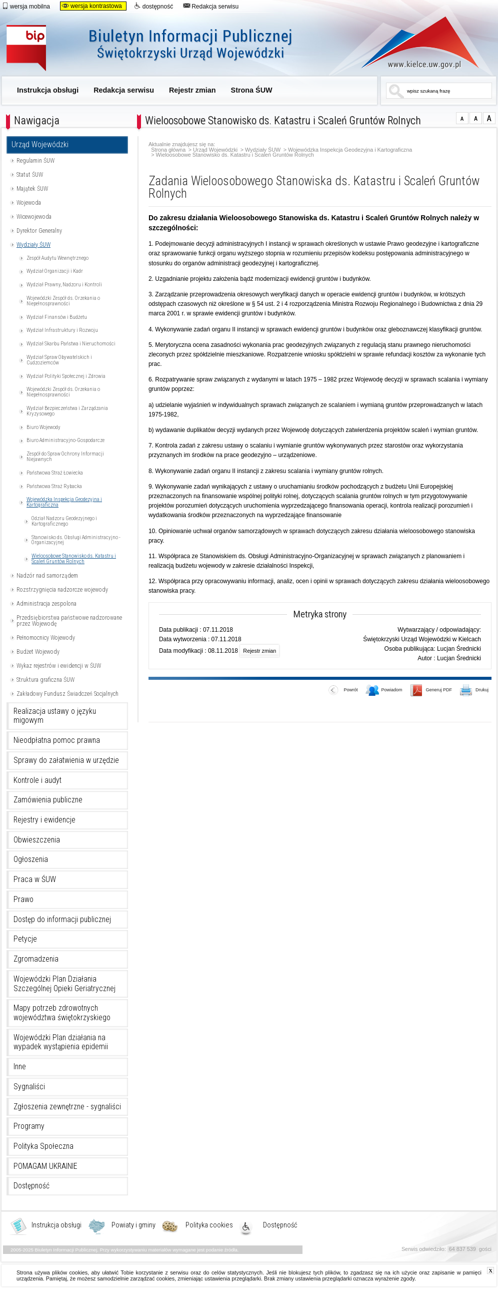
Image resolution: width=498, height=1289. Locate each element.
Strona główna (168, 150)
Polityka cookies (209, 1225)
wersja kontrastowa (92, 6)
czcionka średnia (476, 118)
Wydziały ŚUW (33, 244)
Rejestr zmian (192, 90)
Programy (29, 1126)
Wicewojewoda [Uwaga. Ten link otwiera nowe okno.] (34, 216)
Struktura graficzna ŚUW (45, 679)
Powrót (343, 691)
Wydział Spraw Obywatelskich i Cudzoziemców (59, 360)
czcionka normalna (462, 118)
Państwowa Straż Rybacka (54, 486)
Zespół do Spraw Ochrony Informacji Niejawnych (65, 457)
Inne (20, 1066)
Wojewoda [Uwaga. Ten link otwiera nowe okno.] (28, 202)
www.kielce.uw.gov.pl (412, 42)
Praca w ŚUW (35, 879)
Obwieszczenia (37, 839)
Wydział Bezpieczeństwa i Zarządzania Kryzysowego (67, 411)
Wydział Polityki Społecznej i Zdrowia (66, 376)
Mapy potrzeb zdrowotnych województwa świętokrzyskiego (62, 1013)
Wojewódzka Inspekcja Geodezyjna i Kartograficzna (64, 502)
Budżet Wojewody (38, 651)
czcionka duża (489, 118)
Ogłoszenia (31, 859)
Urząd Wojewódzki (40, 144)
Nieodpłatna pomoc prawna (57, 740)
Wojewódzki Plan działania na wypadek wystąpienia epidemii (61, 1042)
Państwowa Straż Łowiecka (54, 473)
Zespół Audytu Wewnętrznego (57, 258)
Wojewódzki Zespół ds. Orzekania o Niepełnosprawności (63, 301)
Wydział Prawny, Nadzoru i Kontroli (64, 284)
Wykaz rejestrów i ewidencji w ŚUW (58, 665)
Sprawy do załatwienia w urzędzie (66, 760)
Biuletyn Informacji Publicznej (160, 49)
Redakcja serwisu (210, 6)
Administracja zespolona (46, 603)
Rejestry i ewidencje (45, 819)
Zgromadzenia (36, 959)
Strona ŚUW (251, 90)
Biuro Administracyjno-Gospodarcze (65, 440)
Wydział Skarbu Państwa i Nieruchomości (71, 343)
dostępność (153, 6)
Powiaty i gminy (134, 1225)
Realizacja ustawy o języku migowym (55, 716)
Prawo (24, 899)
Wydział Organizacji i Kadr (54, 271)
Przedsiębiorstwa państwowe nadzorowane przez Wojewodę (69, 620)
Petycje (25, 939)
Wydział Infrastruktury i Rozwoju (62, 330)
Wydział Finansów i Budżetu (56, 317)
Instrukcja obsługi (47, 90)
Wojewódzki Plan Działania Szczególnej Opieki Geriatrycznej (65, 984)
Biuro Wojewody (43, 427)
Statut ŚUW (29, 174)
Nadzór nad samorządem (47, 575)
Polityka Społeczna (44, 1146)
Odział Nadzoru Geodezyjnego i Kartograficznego (64, 521)
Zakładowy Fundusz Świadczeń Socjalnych (67, 693)
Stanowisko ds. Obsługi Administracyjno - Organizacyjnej (76, 540)
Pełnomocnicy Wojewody (45, 637)
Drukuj (474, 691)
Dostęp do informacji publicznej (62, 919)
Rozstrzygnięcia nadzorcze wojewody (62, 589)
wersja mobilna (26, 6)
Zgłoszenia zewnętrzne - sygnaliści (67, 1106)
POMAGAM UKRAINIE (46, 1166)
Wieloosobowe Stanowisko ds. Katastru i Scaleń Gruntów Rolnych (74, 559)
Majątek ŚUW (32, 188)
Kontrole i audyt (38, 780)
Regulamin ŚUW (35, 160)
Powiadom (384, 691)
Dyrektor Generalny (39, 230)
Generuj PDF (431, 691)
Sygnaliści (29, 1086)
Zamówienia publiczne (48, 799)
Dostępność (32, 1185)
